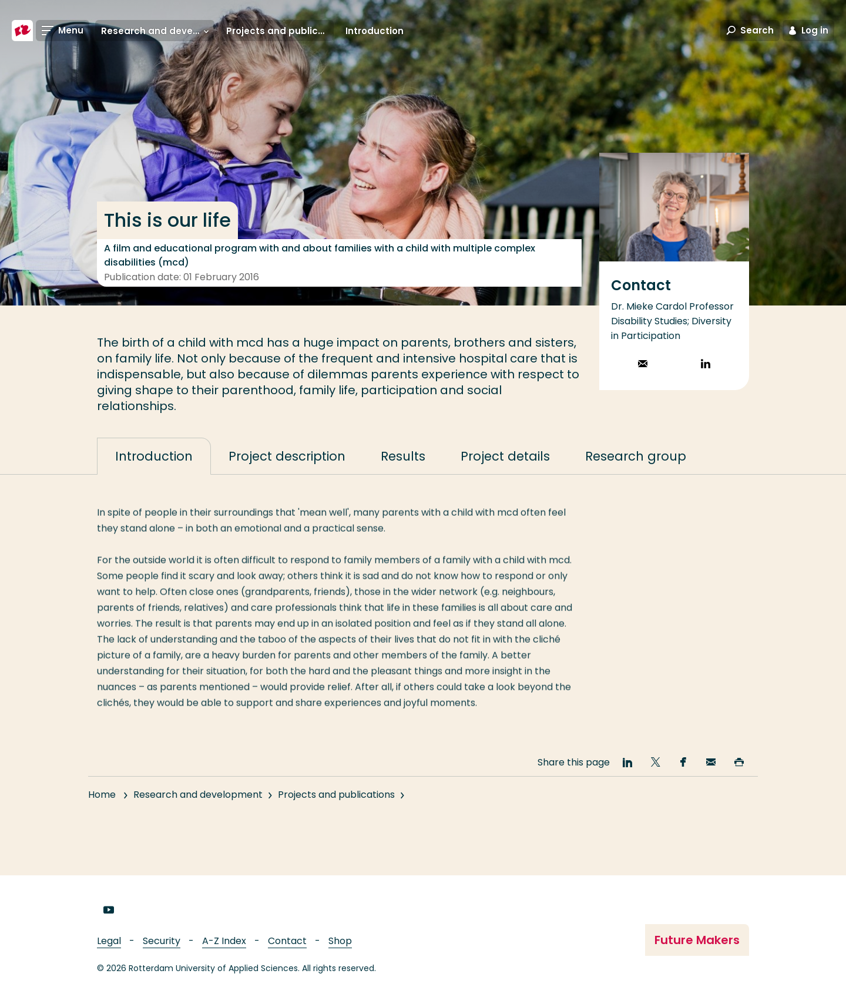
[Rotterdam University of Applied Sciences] (22, 30)
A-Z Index (224, 941)
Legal (109, 941)
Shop (340, 941)
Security (161, 941)
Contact (287, 941)
